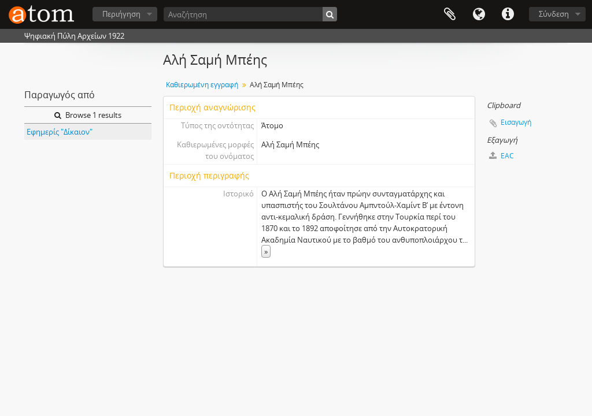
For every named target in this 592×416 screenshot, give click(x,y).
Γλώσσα (478, 14)
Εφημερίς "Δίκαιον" (59, 132)
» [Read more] (266, 251)
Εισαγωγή (516, 122)
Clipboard (449, 14)
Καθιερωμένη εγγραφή (202, 85)
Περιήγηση (121, 14)
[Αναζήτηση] (250, 14)
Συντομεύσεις (507, 14)
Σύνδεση (554, 14)
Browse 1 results (87, 115)
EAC (501, 156)
